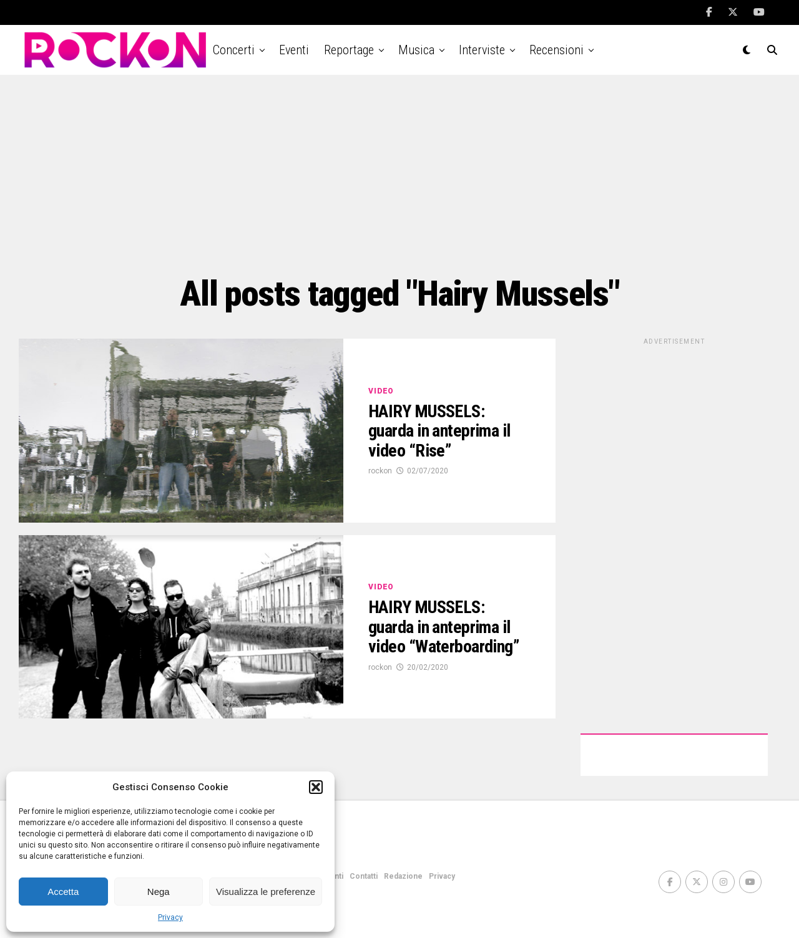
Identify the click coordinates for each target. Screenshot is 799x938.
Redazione (403, 876)
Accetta (63, 891)
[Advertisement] (399, 174)
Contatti (364, 876)
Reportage (349, 49)
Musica (416, 49)
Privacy (170, 917)
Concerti (234, 49)
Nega (158, 891)
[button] (316, 787)
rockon (380, 471)
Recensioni (556, 49)
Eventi (294, 49)
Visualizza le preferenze (265, 891)
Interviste (482, 49)
